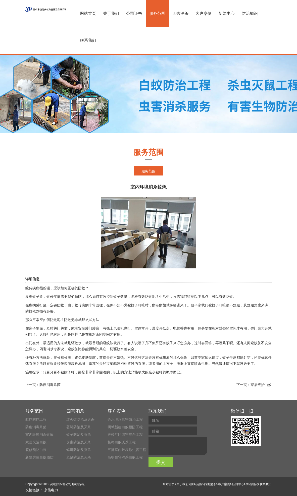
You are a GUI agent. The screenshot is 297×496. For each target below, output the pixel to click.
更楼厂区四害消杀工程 (125, 435)
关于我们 (111, 13)
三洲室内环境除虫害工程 (127, 450)
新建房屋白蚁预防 (39, 457)
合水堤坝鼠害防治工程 (125, 419)
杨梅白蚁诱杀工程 (122, 442)
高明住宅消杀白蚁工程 (125, 457)
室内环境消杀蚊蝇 (39, 435)
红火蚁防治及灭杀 (80, 419)
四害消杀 (180, 13)
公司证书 (134, 13)
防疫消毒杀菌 (50, 385)
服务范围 (157, 13)
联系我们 (88, 40)
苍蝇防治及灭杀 (78, 427)
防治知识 (250, 13)
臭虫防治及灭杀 (78, 442)
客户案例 (203, 13)
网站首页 (88, 13)
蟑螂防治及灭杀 (78, 450)
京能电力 (51, 490)
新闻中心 (227, 13)
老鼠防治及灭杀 (78, 457)
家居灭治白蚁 (261, 385)
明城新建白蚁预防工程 (125, 427)
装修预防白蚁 (35, 450)
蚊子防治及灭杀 (78, 435)
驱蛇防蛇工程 (35, 419)
